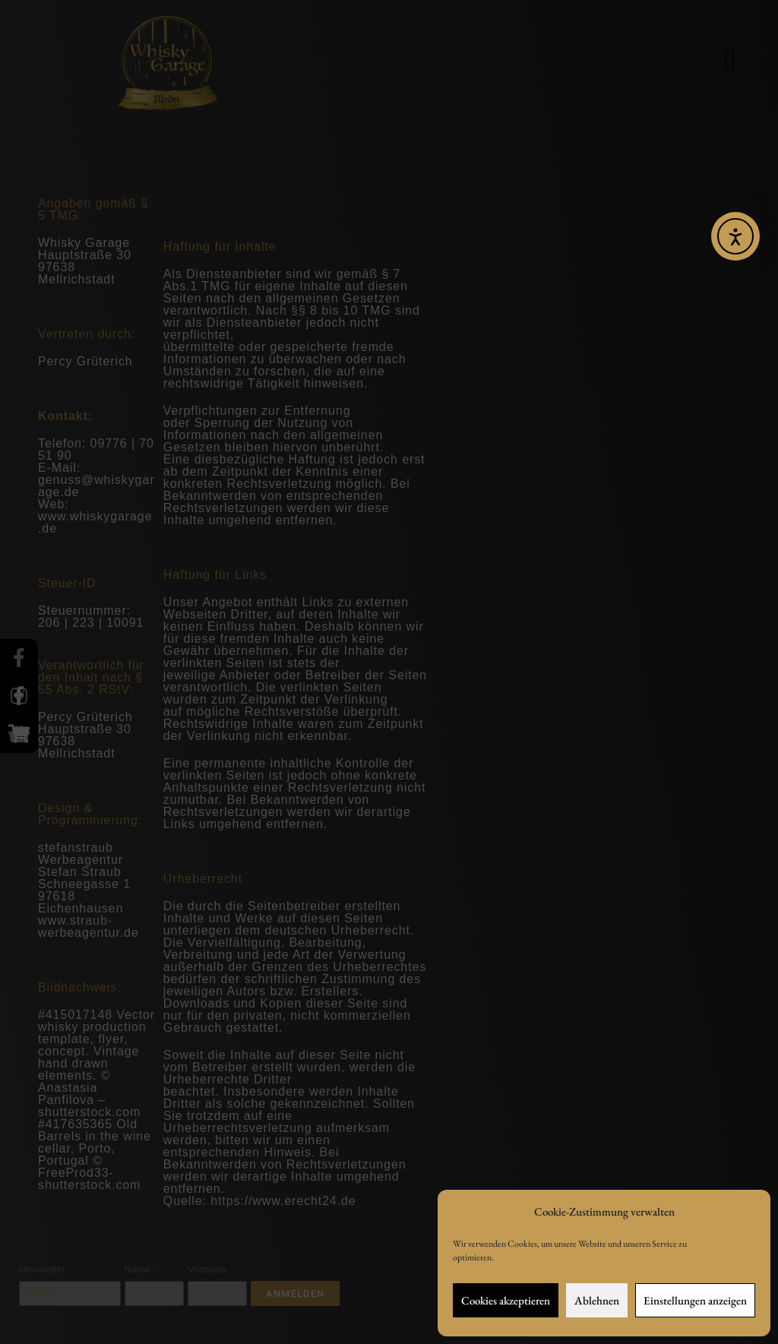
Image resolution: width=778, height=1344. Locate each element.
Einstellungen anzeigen (695, 1300)
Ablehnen (596, 1300)
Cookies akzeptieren (505, 1300)
